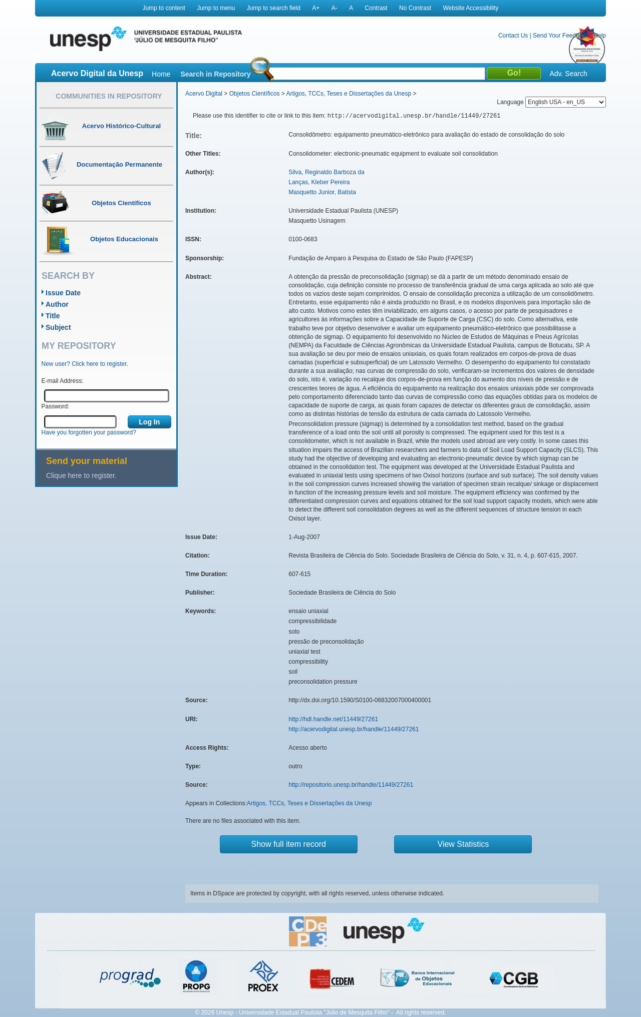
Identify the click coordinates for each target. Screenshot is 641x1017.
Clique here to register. (81, 475)
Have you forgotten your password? (89, 432)
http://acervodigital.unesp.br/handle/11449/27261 (353, 729)
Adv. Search (568, 74)
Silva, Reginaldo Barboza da (326, 172)
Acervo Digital (203, 93)
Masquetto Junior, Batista (322, 192)
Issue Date (63, 293)
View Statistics (463, 844)
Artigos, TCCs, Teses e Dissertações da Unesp (348, 93)
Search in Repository (215, 74)
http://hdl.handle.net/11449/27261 (333, 719)
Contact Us (513, 35)
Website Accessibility (470, 8)
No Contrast (415, 8)
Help (599, 35)
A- (335, 8)
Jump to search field (273, 8)
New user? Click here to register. (85, 363)
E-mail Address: (63, 380)
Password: (56, 406)
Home (161, 74)
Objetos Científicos (254, 93)
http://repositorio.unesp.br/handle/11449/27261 (350, 784)
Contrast (376, 8)
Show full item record (288, 844)
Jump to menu (216, 8)
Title (53, 316)
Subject (58, 327)
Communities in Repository (109, 96)
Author (57, 304)
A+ (315, 8)
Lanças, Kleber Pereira (319, 182)
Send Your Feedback (560, 35)
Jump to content (163, 8)
